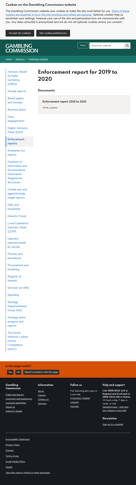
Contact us (43, 399)
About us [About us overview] (10, 407)
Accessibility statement (18, 439)
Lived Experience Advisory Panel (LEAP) (18, 227)
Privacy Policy (13, 445)
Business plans (17, 110)
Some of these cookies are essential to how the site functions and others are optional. (67, 13)
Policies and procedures (15, 256)
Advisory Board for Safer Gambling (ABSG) (17, 78)
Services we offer (18, 288)
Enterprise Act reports (16, 153)
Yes (10, 372)
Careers (42, 395)
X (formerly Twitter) (80, 398)
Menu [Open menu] (83, 45)
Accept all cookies (20, 33)
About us (20, 59)
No (19, 372)
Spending (13, 295)
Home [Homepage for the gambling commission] (9, 59)
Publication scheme (38, 59)
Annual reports (17, 91)
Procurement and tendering (18, 267)
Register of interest (14, 279)
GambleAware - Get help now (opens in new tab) (115, 408)
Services (42, 403)
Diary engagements (16, 119)
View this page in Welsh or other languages (28, 472)
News (41, 391)
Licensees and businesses (19, 398)
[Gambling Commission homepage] (22, 51)
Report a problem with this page (41, 372)
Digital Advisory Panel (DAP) (18, 130)
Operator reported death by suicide (17, 243)
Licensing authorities (16, 403)
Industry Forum (17, 216)
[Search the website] (127, 45)
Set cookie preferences (53, 33)
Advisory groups (14, 411)
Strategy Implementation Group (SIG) (17, 306)
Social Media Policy (15, 461)
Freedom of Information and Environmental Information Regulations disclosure (17, 172)
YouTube (74, 406)
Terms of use (12, 456)
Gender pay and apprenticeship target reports (17, 194)
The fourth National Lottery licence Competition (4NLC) (18, 341)
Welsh (9, 467)
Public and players (15, 394)
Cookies (10, 450)
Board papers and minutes (16, 100)
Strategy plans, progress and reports (17, 322)
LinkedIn (74, 402)
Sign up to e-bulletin (113, 424)
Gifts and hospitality (14, 207)
